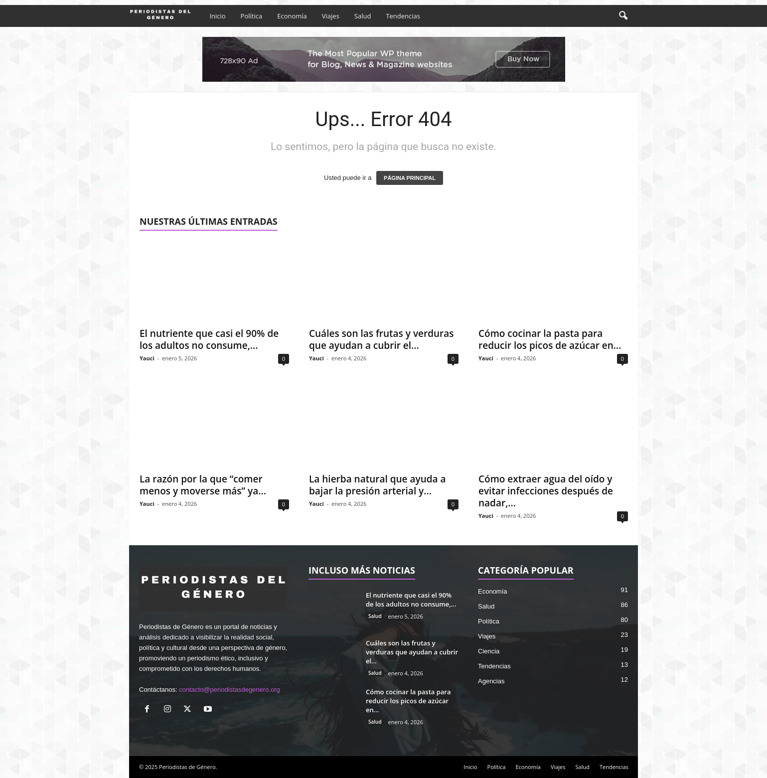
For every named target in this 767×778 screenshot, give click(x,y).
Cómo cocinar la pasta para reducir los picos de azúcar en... (549, 339)
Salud (362, 15)
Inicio (217, 15)
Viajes (330, 15)
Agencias (491, 681)
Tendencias (403, 15)
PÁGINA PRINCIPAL (410, 178)
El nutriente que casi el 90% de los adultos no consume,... (209, 339)
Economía (292, 15)
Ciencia (488, 651)
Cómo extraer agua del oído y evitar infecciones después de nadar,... (545, 490)
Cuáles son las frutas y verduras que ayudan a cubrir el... (381, 339)
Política (252, 15)
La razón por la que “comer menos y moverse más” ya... (203, 484)
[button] (623, 16)
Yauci (147, 358)
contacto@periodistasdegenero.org (229, 689)
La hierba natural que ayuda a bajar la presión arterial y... (377, 484)
